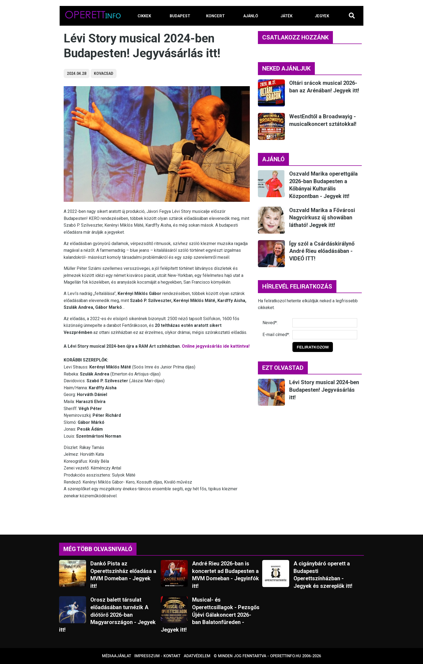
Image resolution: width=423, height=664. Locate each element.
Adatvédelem (197, 656)
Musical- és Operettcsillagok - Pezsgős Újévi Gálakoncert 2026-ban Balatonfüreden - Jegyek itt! (210, 614)
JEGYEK (322, 16)
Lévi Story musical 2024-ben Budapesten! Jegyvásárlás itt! (324, 389)
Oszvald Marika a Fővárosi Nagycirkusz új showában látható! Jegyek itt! (322, 217)
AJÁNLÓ (250, 16)
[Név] (324, 322)
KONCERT (215, 16)
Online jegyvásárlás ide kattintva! (216, 346)
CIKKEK (144, 16)
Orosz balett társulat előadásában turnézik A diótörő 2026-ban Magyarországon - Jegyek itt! (107, 614)
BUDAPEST (180, 16)
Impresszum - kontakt (157, 656)
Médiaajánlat (116, 656)
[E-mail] (324, 334)
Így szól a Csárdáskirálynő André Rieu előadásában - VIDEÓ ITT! (321, 251)
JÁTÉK (286, 16)
